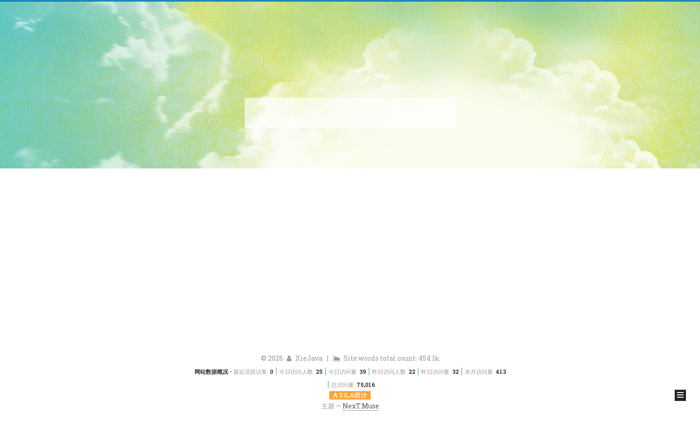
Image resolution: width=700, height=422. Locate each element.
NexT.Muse (361, 405)
